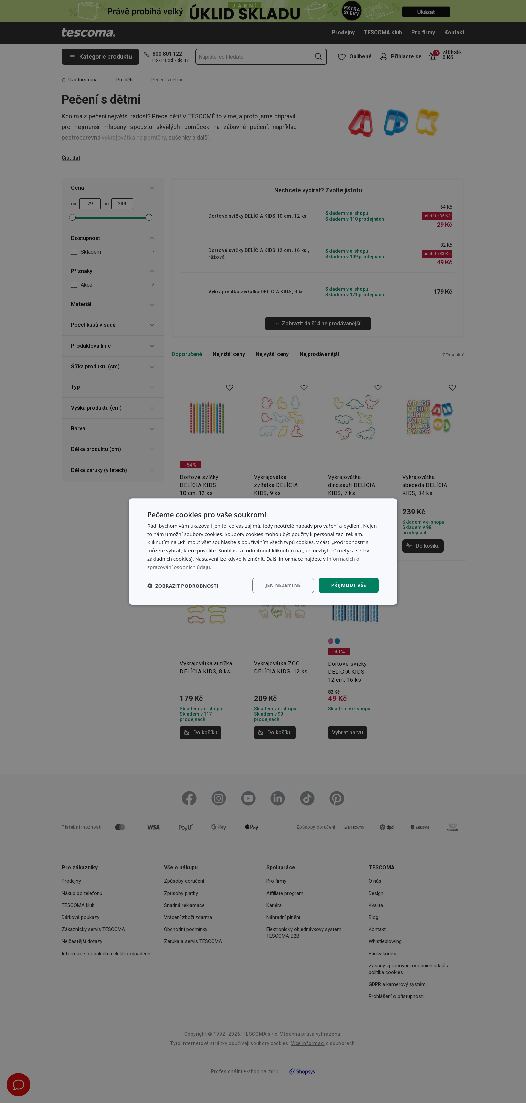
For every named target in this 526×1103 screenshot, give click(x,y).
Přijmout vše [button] (348, 585)
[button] (182, 585)
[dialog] (263, 551)
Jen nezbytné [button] (283, 585)
